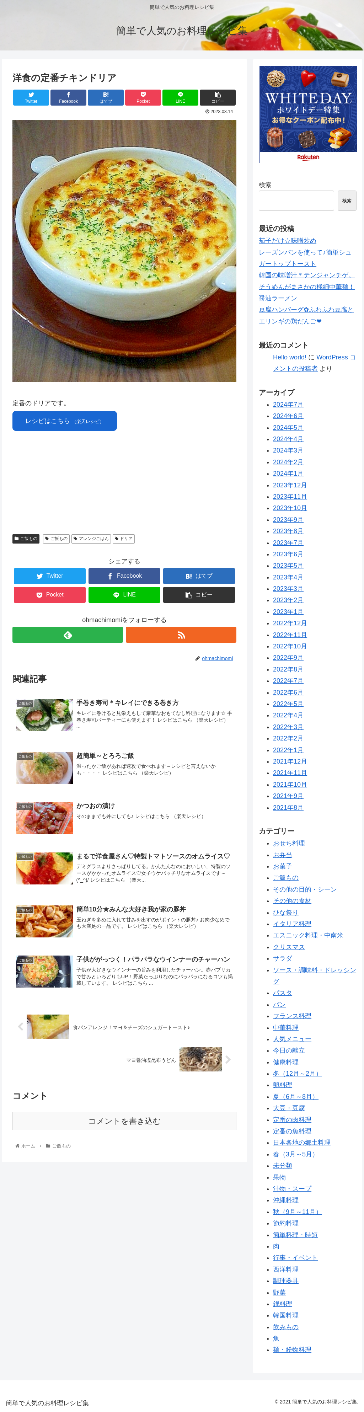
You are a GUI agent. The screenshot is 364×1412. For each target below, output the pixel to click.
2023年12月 (290, 485)
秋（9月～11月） (297, 1211)
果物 (279, 1177)
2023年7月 (288, 542)
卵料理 (282, 1085)
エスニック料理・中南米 (308, 935)
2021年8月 (288, 807)
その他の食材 (292, 900)
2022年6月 (288, 692)
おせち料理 (289, 843)
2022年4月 (288, 715)
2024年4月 (288, 439)
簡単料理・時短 (295, 1235)
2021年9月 (288, 795)
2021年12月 (290, 761)
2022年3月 (288, 727)
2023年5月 (288, 565)
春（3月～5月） (295, 1154)
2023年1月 (288, 611)
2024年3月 (288, 450)
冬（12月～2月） (297, 1073)
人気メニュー (292, 1039)
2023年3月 (288, 588)
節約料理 (286, 1223)
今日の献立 (289, 1050)
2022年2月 (288, 738)
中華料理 (286, 1027)
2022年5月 (288, 703)
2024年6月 (288, 415)
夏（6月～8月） (295, 1096)
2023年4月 (288, 577)
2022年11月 (290, 634)
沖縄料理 (286, 1200)
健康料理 (286, 1062)
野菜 (279, 1292)
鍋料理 (282, 1303)
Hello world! (289, 357)
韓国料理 (286, 1315)
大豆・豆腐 (289, 1108)
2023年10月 (290, 508)
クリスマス (289, 947)
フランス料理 (292, 1016)
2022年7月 (288, 680)
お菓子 (282, 866)
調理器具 (286, 1280)
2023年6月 (288, 554)
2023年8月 (288, 531)
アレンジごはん (91, 538)
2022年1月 (288, 750)
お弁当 (282, 855)
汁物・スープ (292, 1188)
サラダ (282, 958)
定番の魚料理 (292, 1131)
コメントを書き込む (124, 1121)
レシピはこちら (64, 420)
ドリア (124, 538)
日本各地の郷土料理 (302, 1142)
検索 (265, 184)
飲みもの (286, 1327)
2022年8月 (288, 669)
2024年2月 (288, 462)
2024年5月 (288, 427)
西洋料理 (286, 1269)
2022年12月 (290, 623)
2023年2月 (288, 600)
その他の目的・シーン (305, 889)
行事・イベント (295, 1257)
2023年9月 (288, 519)
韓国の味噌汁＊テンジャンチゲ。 (307, 275)
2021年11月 (290, 772)
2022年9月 (288, 657)
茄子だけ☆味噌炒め (287, 240)
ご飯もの (26, 538)
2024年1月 (288, 473)
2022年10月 (290, 646)
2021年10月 (290, 784)
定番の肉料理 (292, 1119)
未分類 (282, 1165)
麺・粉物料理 (292, 1349)
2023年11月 (290, 496)
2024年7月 (288, 404)
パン (279, 1004)
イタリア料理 (292, 923)
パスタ (282, 992)
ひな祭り (286, 912)
